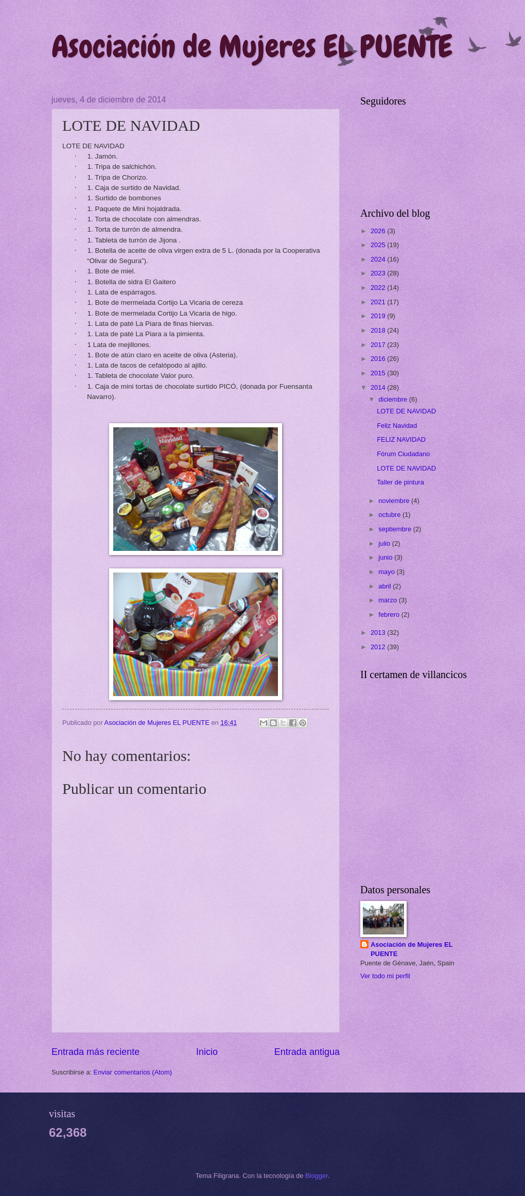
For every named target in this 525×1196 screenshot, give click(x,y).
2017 (379, 345)
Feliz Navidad (397, 425)
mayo (387, 572)
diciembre (393, 399)
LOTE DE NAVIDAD (406, 411)
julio (385, 543)
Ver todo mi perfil (385, 976)
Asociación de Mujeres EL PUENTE (251, 46)
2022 (379, 287)
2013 (379, 632)
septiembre (395, 529)
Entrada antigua (307, 1052)
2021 (379, 302)
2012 (379, 647)
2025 (379, 245)
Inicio (207, 1052)
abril (385, 586)
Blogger (316, 1176)
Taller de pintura (400, 482)
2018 (379, 330)
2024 (379, 259)
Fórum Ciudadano (403, 454)
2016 (379, 358)
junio (386, 557)
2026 (379, 231)
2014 (379, 387)
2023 (379, 273)
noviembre (394, 501)
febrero (389, 614)
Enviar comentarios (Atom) (133, 1072)
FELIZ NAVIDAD (401, 439)
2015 (379, 373)
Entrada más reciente (95, 1052)
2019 (379, 316)
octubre (390, 514)
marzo (388, 600)
